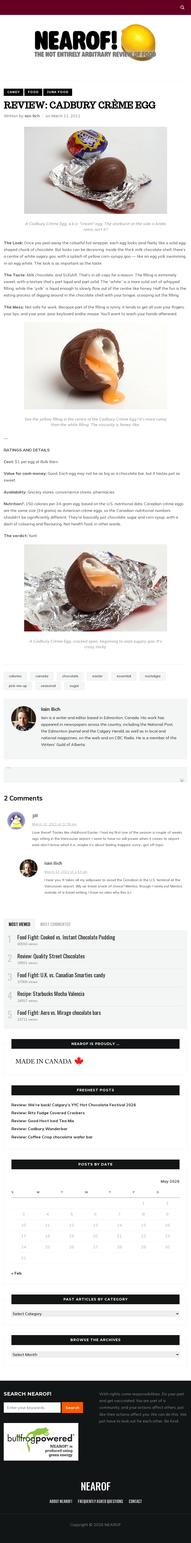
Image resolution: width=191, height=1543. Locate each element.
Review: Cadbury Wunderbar (39, 1128)
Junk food (58, 92)
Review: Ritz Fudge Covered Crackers (48, 1112)
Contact (135, 1501)
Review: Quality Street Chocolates (51, 956)
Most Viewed (19, 924)
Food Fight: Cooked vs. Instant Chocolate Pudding (66, 937)
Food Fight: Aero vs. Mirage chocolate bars (59, 1012)
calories (15, 676)
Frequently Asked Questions (100, 1501)
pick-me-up (18, 685)
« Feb (16, 1273)
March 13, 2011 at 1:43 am (66, 871)
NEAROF (95, 1486)
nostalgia (152, 676)
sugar (74, 685)
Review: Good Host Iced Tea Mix (42, 1120)
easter (97, 676)
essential (124, 676)
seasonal (48, 685)
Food (33, 92)
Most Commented (55, 924)
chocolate (70, 676)
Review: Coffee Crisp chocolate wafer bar (52, 1136)
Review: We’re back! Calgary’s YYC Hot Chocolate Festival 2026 (73, 1104)
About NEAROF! (60, 1501)
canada (42, 676)
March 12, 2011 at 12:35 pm (54, 824)
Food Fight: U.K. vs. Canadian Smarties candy (61, 975)
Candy (13, 92)
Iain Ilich (32, 115)
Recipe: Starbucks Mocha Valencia (50, 993)
